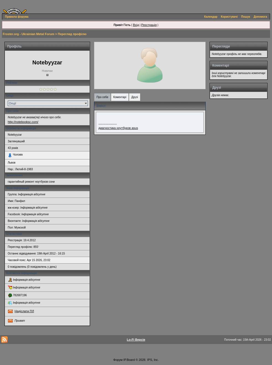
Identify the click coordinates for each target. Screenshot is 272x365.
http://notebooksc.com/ (23, 122)
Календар (211, 16)
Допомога (260, 16)
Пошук (245, 16)
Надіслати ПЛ (24, 311)
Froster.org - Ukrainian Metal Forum (28, 34)
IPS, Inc (152, 359)
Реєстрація (149, 25)
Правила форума (16, 16)
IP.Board (129, 359)
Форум (117, 359)
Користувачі (229, 16)
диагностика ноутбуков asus (118, 128)
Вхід (136, 25)
